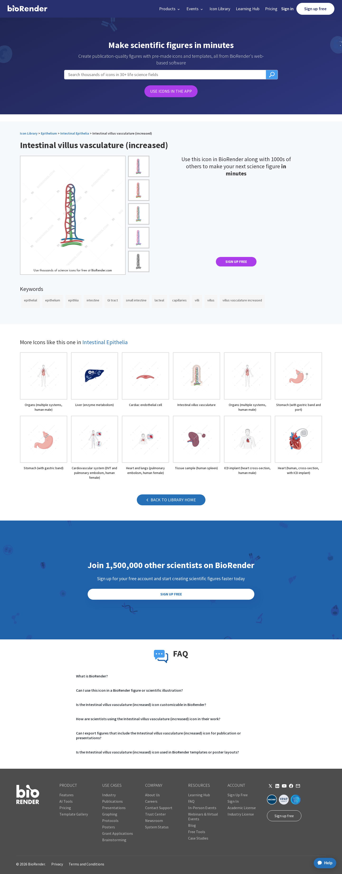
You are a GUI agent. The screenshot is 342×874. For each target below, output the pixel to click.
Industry (109, 794)
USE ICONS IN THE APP (171, 91)
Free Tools (196, 831)
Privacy (57, 864)
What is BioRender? (92, 676)
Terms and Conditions (86, 864)
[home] (27, 8)
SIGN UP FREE (236, 261)
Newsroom (154, 820)
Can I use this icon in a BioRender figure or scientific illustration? (129, 690)
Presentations (114, 807)
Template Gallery (73, 814)
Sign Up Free (238, 794)
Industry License (241, 814)
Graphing (109, 814)
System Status (157, 827)
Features (66, 794)
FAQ (191, 801)
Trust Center (155, 814)
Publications (112, 801)
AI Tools (66, 801)
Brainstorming (114, 839)
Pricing (271, 8)
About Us (152, 794)
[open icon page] (43, 382)
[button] (170, 9)
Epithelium (49, 133)
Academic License (242, 807)
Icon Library (219, 8)
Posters (108, 827)
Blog (192, 825)
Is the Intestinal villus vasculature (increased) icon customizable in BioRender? (141, 704)
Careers (151, 801)
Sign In (233, 801)
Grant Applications (117, 833)
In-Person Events (202, 807)
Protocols (110, 820)
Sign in (287, 8)
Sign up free (315, 8)
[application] (323, 863)
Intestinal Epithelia (74, 133)
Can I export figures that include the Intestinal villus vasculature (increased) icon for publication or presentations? (158, 735)
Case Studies (198, 838)
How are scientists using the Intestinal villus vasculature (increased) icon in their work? (148, 718)
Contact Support (158, 807)
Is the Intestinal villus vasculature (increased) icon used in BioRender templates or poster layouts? (157, 752)
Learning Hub (247, 8)
